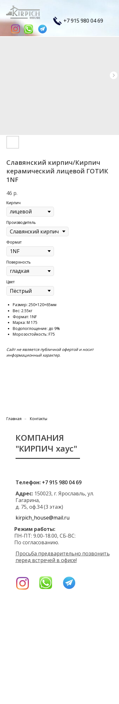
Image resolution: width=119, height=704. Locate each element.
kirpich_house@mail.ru (42, 517)
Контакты (38, 418)
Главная (14, 418)
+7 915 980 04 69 (83, 20)
